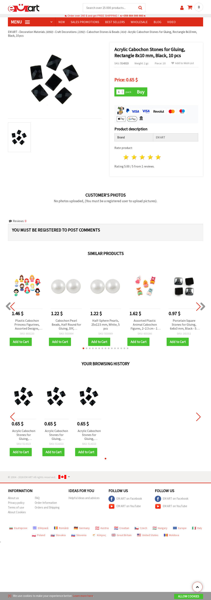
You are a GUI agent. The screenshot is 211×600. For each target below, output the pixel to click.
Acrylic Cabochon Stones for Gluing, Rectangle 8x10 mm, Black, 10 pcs (24, 435)
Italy (197, 528)
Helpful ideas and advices (84, 498)
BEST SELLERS (115, 22)
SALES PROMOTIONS (85, 22)
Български (18, 528)
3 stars (142, 157)
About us (13, 498)
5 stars (158, 157)
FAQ (37, 498)
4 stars (150, 157)
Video (171, 22)
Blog (157, 22)
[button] (83, 348)
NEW (61, 22)
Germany (82, 528)
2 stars (134, 157)
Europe (180, 528)
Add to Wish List (182, 63)
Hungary (160, 528)
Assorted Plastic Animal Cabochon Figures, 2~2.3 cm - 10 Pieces (145, 325)
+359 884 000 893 (132, 15)
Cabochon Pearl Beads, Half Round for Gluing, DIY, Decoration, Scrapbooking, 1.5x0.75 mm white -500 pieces (66, 325)
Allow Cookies (188, 596)
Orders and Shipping (47, 507)
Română (61, 528)
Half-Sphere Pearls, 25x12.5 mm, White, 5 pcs (105, 324)
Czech (141, 528)
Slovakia (58, 535)
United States (147, 535)
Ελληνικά (40, 528)
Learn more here (83, 596)
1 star (126, 157)
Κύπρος (99, 535)
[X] (9, 596)
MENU (20, 22)
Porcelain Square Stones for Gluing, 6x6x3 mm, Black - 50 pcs (184, 325)
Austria (102, 528)
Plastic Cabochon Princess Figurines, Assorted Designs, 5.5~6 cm (27, 325)
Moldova (171, 535)
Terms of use (16, 507)
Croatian (121, 528)
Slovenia (78, 535)
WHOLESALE (139, 22)
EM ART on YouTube (124, 506)
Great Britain (122, 535)
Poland (38, 535)
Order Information (46, 503)
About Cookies (17, 512)
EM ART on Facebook (125, 499)
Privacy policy (16, 503)
